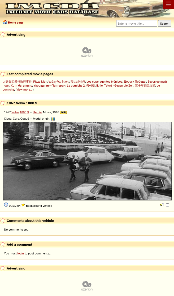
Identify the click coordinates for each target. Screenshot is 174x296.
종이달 (90, 85)
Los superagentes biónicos (104, 81)
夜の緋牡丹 (78, 81)
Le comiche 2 (76, 85)
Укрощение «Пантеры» (50, 85)
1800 (23, 112)
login (21, 253)
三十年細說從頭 (145, 85)
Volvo (15, 112)
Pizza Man (40, 81)
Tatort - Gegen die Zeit (118, 85)
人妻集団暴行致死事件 (17, 81)
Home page (15, 22)
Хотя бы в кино (21, 85)
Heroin (37, 112)
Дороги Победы (135, 81)
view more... (24, 89)
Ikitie (99, 85)
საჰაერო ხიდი (59, 81)
